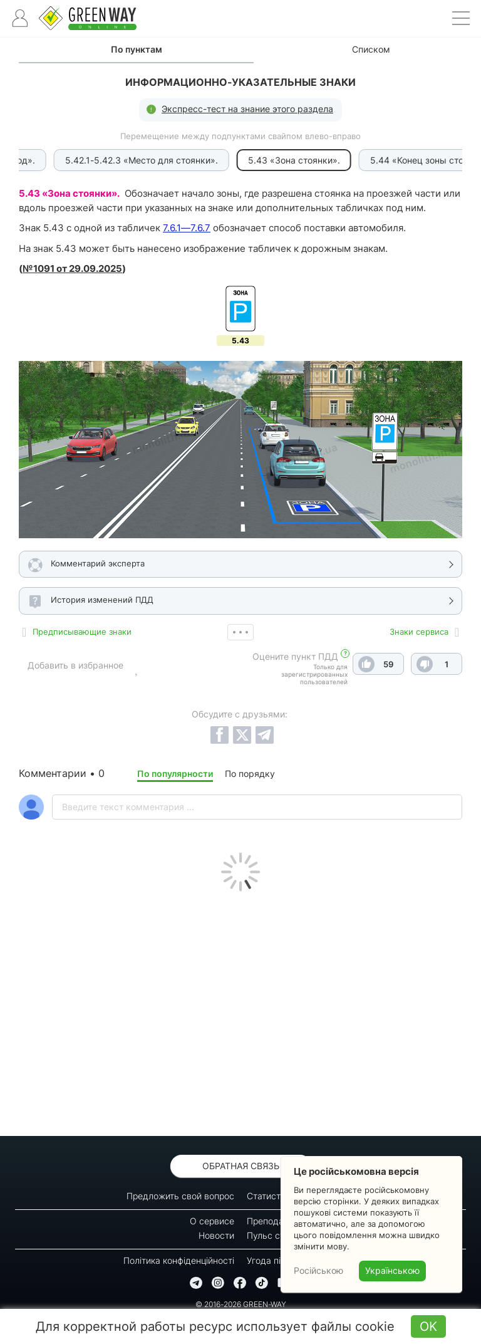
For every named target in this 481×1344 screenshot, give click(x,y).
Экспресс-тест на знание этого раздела (247, 108)
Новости (216, 1235)
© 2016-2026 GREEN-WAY (240, 1304)
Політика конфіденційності (178, 1260)
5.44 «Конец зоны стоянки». (377, 160)
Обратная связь (240, 1165)
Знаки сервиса (419, 632)
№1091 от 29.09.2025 (72, 268)
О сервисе (212, 1221)
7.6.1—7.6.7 (186, 228)
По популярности (175, 773)
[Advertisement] (240, 1010)
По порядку (250, 773)
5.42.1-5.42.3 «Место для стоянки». (88, 160)
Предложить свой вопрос (180, 1196)
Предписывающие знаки (82, 632)
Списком (371, 49)
